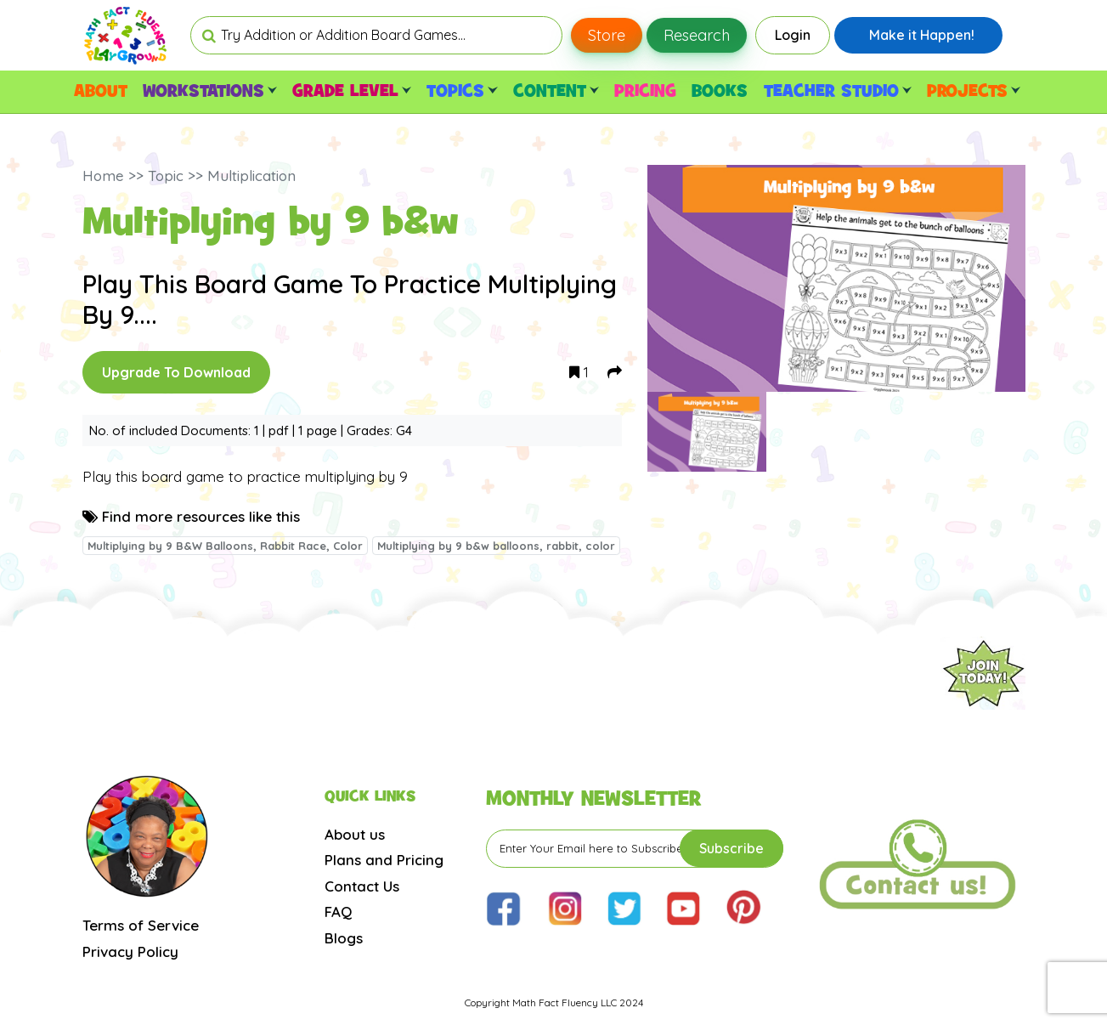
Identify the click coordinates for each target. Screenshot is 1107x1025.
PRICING (645, 92)
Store (606, 35)
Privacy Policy (130, 951)
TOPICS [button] (461, 92)
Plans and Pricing (384, 860)
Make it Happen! (921, 34)
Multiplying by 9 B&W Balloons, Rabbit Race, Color (225, 545)
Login (792, 34)
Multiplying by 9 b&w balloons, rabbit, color (496, 545)
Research (697, 35)
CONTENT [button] (556, 92)
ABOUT (100, 92)
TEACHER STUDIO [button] (838, 92)
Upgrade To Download (176, 372)
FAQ (338, 911)
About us (355, 834)
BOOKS (720, 92)
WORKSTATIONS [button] (210, 92)
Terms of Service (140, 925)
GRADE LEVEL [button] (351, 92)
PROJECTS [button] (973, 92)
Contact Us (362, 886)
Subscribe (731, 848)
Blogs (344, 938)
